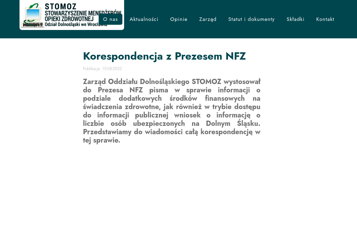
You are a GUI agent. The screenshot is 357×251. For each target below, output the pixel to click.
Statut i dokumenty (251, 19)
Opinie (179, 19)
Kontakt (325, 19)
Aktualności (144, 19)
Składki (296, 19)
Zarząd (208, 19)
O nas (110, 19)
